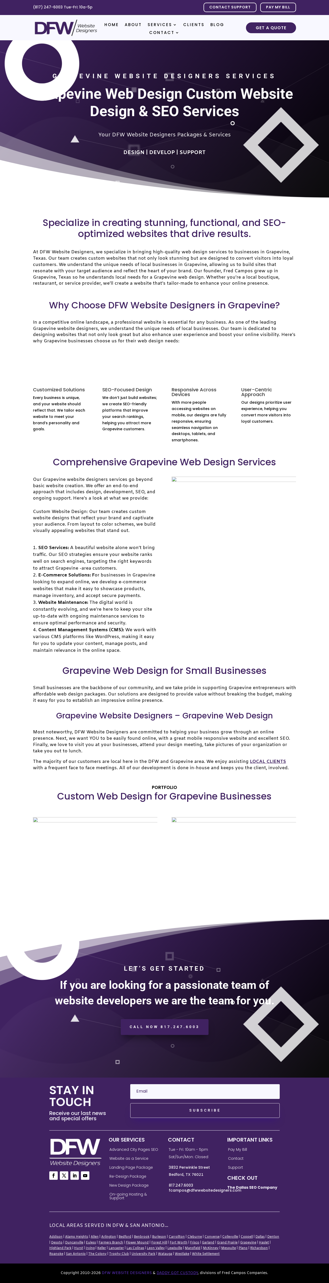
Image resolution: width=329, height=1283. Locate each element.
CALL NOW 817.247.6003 (165, 1027)
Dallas (260, 1237)
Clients (194, 25)
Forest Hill (159, 1243)
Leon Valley (156, 1248)
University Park (143, 1254)
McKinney (211, 1248)
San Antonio (76, 1254)
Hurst (78, 1248)
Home (111, 25)
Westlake (182, 1254)
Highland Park (60, 1248)
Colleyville (230, 1237)
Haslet (264, 1243)
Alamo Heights (76, 1237)
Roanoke (56, 1254)
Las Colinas (135, 1248)
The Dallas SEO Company (252, 1187)
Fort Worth (178, 1243)
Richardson (259, 1248)
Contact (162, 33)
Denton (273, 1237)
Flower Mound (137, 1243)
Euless (91, 1243)
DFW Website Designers (127, 1273)
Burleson (159, 1237)
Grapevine (248, 1243)
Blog (217, 25)
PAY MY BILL (278, 7)
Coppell (247, 1237)
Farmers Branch (111, 1243)
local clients (268, 762)
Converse (212, 1237)
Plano (243, 1248)
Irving (90, 1248)
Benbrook (141, 1237)
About (133, 25)
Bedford (125, 1237)
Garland (208, 1243)
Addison (55, 1237)
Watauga (165, 1254)
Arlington (108, 1237)
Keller (101, 1248)
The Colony (97, 1254)
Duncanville (74, 1243)
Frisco (194, 1243)
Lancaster (116, 1248)
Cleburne (194, 1237)
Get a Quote (271, 28)
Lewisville (174, 1248)
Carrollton (177, 1237)
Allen (95, 1237)
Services (160, 25)
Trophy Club (119, 1254)
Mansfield (192, 1248)
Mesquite (228, 1248)
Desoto (56, 1243)
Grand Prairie (227, 1243)
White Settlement (206, 1254)
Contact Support (230, 7)
